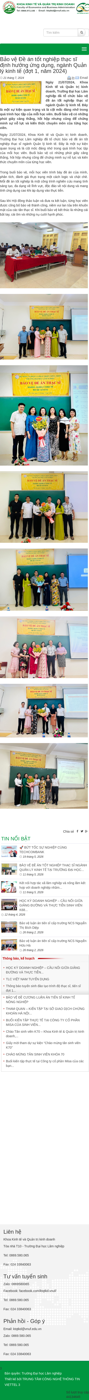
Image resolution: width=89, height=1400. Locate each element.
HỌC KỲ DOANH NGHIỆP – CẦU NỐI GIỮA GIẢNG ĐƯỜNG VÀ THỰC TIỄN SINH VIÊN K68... (50, 905)
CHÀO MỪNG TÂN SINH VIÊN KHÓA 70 (35, 1054)
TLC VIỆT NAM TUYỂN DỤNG (27, 979)
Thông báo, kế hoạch (18, 958)
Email (81, 78)
